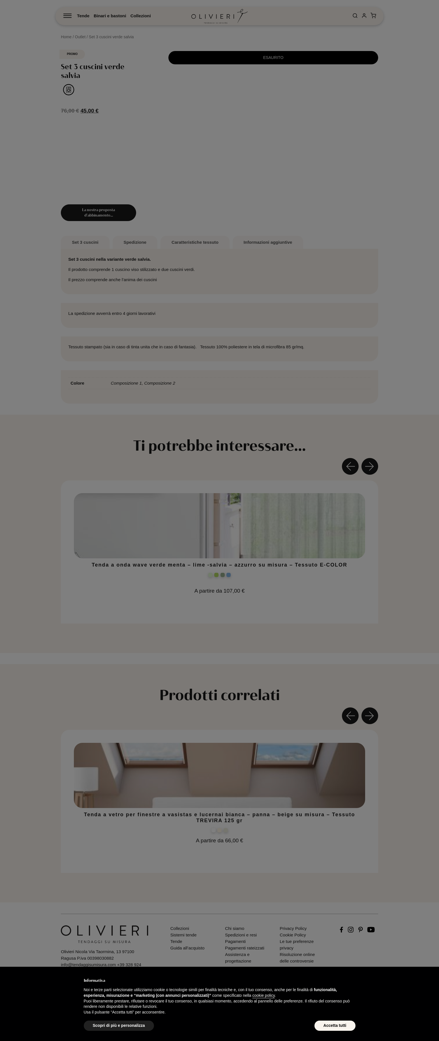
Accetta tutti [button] (335, 1025)
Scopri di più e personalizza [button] (119, 1025)
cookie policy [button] (263, 995)
